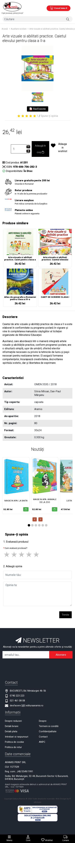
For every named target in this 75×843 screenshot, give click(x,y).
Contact (43, 736)
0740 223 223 (17, 695)
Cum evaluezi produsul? (16, 548)
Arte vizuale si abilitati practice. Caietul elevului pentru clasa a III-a (55, 258)
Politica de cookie (14, 741)
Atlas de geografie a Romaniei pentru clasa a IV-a (20, 298)
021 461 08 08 (17, 700)
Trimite (65, 614)
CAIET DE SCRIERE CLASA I (55, 297)
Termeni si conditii (48, 726)
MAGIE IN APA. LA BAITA (16, 500)
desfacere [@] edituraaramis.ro (26, 705)
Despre (42, 720)
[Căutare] (68, 19)
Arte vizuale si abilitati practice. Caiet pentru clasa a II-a (20, 258)
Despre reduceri (13, 720)
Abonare (61, 654)
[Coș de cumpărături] (58, 8)
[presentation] (35, 519)
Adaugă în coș (40, 149)
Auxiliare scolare (19, 29)
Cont (28, 840)
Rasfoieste (37, 109)
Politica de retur (13, 747)
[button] (29, 525)
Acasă (5, 29)
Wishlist (49, 840)
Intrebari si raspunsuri (16, 736)
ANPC (42, 741)
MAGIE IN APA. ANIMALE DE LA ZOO (44, 500)
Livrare (66, 840)
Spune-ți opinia (49, 115)
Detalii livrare (11, 726)
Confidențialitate (47, 731)
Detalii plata (11, 731)
